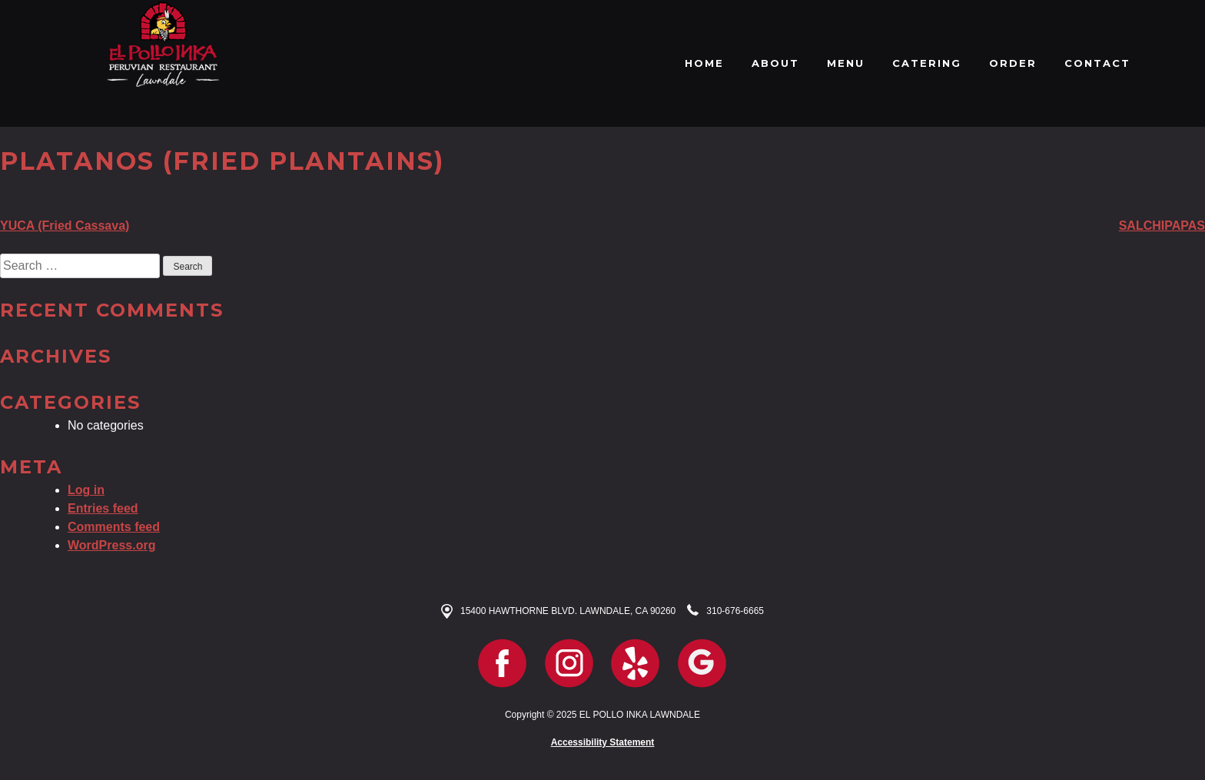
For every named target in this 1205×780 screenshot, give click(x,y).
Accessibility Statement (603, 742)
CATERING (926, 63)
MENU (846, 63)
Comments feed (114, 526)
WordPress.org (111, 545)
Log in (86, 489)
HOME (704, 63)
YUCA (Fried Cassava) (64, 225)
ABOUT (775, 63)
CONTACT (1097, 63)
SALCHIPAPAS (1162, 225)
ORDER (1013, 63)
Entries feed (103, 508)
